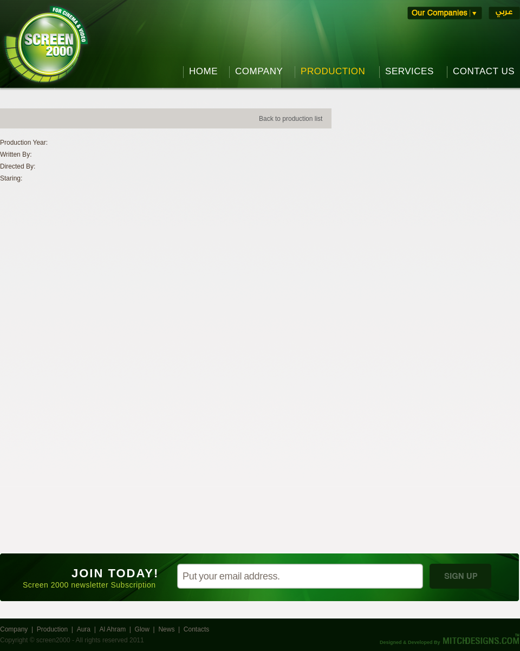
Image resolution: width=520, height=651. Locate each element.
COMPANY (259, 71)
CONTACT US (484, 71)
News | (170, 629)
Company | (18, 629)
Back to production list (290, 119)
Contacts (197, 629)
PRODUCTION (333, 71)
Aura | (88, 629)
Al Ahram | (116, 629)
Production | (57, 629)
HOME (203, 71)
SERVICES (409, 71)
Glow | (147, 629)
